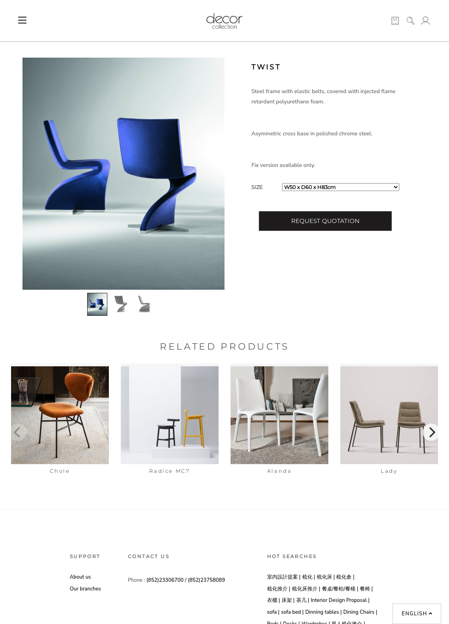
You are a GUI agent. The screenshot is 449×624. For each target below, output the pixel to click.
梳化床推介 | (306, 588)
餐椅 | (366, 588)
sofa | (273, 612)
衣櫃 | (273, 600)
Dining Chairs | (360, 612)
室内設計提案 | (284, 577)
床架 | (288, 600)
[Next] (431, 432)
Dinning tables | (323, 612)
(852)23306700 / (167, 580)
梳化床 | (326, 577)
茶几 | (302, 600)
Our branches (85, 588)
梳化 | (308, 577)
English (417, 613)
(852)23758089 (206, 580)
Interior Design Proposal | (340, 600)
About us (80, 577)
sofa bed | (292, 612)
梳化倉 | (345, 577)
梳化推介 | (278, 588)
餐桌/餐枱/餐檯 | (340, 588)
